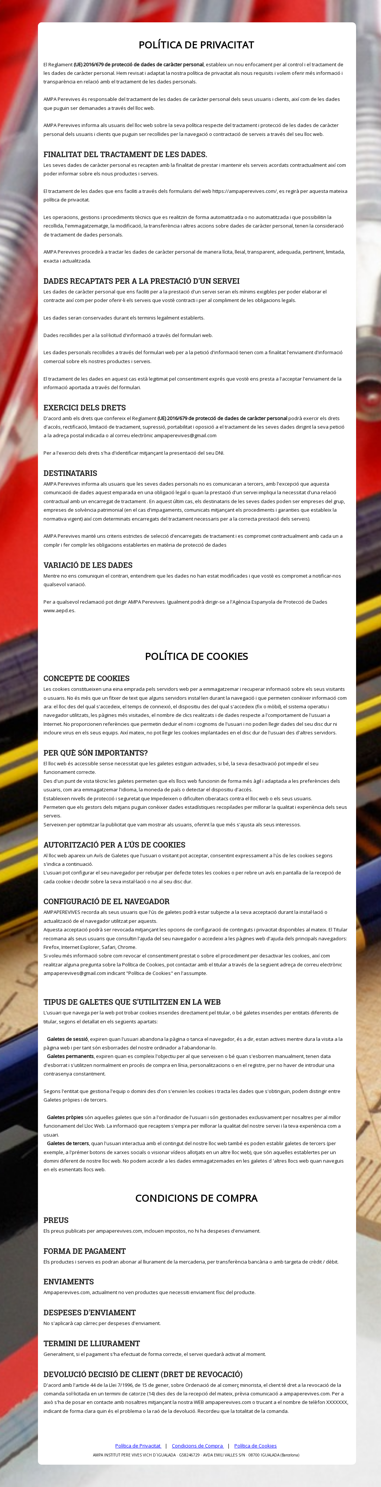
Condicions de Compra (198, 1445)
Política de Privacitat (138, 1445)
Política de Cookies (255, 1445)
